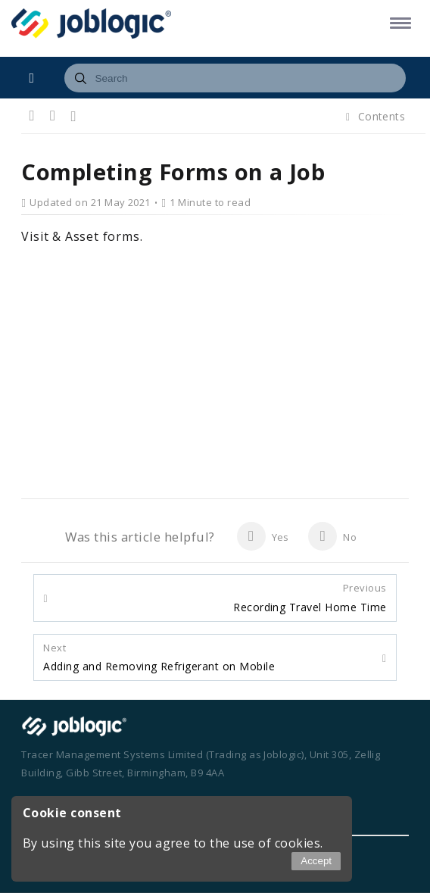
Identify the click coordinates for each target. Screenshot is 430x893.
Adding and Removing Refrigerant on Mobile (159, 657)
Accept (316, 860)
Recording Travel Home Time (309, 597)
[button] (398, 22)
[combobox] (234, 78)
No (332, 536)
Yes (263, 536)
